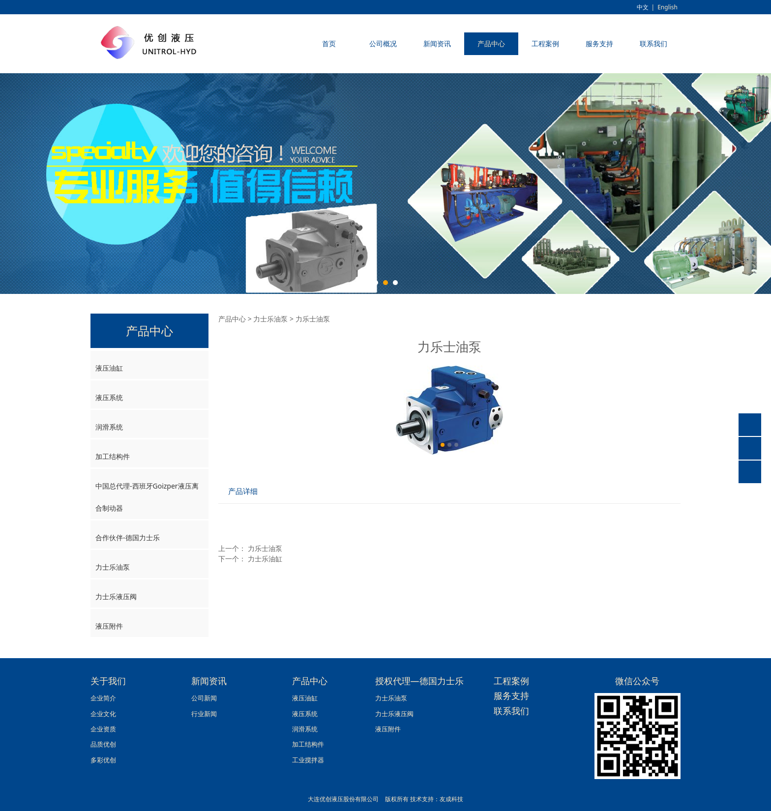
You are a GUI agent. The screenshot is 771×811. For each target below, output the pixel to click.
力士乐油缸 (265, 558)
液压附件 (109, 626)
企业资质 (103, 729)
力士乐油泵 (112, 567)
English (667, 7)
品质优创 (103, 744)
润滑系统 (109, 427)
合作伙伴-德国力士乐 (127, 537)
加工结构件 (112, 456)
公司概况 (383, 43)
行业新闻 (204, 714)
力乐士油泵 (265, 548)
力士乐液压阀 (116, 596)
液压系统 (109, 397)
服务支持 (599, 43)
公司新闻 (204, 698)
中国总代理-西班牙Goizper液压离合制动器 (147, 497)
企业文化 (103, 714)
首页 (329, 43)
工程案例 (545, 43)
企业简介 (103, 698)
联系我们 (653, 43)
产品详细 (243, 491)
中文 (643, 7)
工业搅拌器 (308, 760)
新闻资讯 (437, 43)
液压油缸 (109, 368)
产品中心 (491, 43)
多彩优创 (103, 760)
